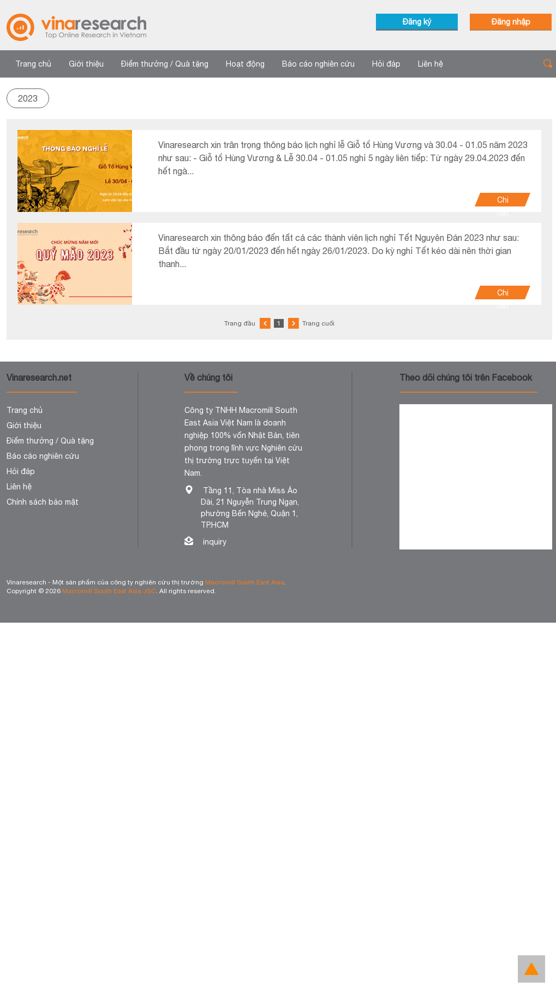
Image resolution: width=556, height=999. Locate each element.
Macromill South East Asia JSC (109, 591)
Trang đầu (239, 323)
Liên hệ (430, 64)
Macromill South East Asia (244, 582)
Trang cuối (318, 323)
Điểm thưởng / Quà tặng (164, 64)
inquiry (214, 541)
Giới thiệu (86, 64)
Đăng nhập (511, 21)
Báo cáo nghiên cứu (318, 64)
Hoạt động (245, 64)
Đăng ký (417, 21)
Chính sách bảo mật (43, 502)
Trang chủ (33, 64)
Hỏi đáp (386, 64)
